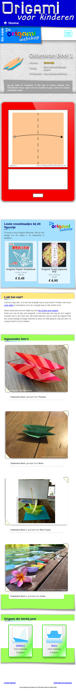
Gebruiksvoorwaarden (63, 683)
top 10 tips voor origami (48, 310)
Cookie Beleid (9, 683)
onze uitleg (8, 305)
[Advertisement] (38, 212)
